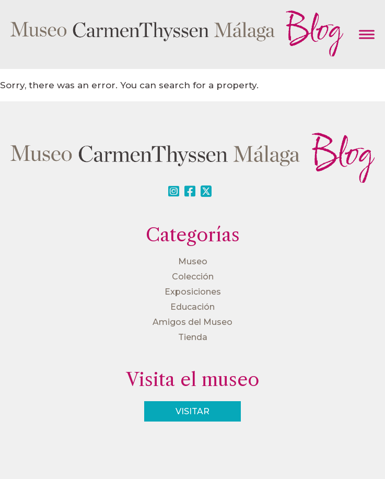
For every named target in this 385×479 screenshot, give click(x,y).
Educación (192, 307)
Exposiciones (193, 292)
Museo (192, 261)
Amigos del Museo (192, 322)
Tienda (192, 337)
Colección (193, 277)
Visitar (192, 411)
